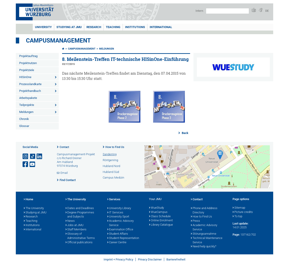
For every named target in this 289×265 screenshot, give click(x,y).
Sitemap (239, 208)
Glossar (24, 126)
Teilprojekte (26, 105)
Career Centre (116, 243)
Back (184, 133)
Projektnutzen (28, 63)
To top (237, 217)
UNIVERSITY (43, 27)
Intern (199, 10)
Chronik (24, 119)
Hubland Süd (111, 172)
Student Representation (123, 238)
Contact (64, 147)
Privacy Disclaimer (150, 259)
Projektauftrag (28, 56)
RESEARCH (93, 27)
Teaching (113, 27)
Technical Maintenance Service (206, 240)
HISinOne (25, 77)
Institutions (32, 225)
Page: (236, 234)
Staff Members (75, 230)
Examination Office (120, 230)
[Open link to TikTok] (33, 156)
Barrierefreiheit (175, 259)
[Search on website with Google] (227, 11)
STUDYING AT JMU (69, 27)
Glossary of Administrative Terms (80, 236)
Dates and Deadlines (79, 208)
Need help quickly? (203, 247)
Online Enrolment (161, 221)
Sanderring (110, 154)
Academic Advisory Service (120, 223)
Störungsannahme (203, 234)
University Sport (118, 217)
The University (34, 208)
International (161, 27)
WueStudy (156, 208)
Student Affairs (117, 234)
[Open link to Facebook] (26, 164)
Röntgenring (110, 160)
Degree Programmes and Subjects (79, 215)
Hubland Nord (111, 166)
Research (31, 217)
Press (195, 221)
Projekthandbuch (30, 91)
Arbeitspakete (28, 98)
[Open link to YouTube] (33, 164)
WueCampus (158, 212)
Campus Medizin (113, 177)
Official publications (79, 243)
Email (64, 172)
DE (267, 10)
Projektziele (26, 70)
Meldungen (26, 112)
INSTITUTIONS (135, 27)
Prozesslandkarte (30, 84)
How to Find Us (114, 147)
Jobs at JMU (74, 225)
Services (113, 200)
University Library (119, 208)
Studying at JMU (35, 213)
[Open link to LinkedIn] (40, 156)
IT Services (115, 213)
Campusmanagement (58, 40)
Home (28, 200)
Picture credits (243, 212)
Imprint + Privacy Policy (118, 259)
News (70, 221)
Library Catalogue (161, 225)
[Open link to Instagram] (26, 156)
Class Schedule (160, 217)
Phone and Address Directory (204, 210)
